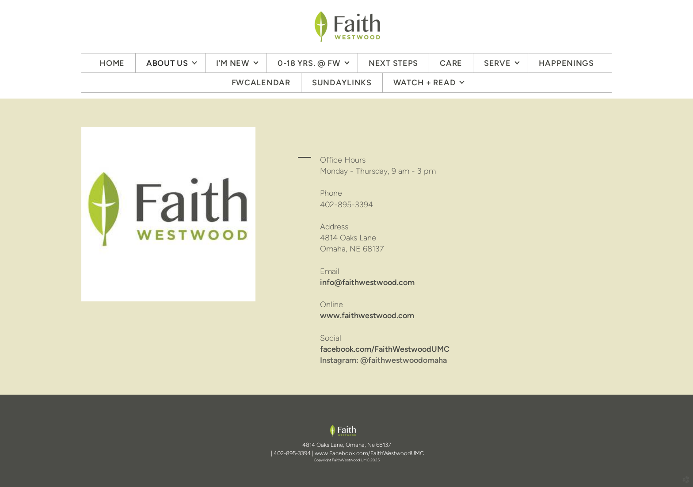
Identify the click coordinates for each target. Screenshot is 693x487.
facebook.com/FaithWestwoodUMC (384, 349)
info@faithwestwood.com (367, 282)
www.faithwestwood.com (367, 315)
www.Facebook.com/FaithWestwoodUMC (369, 453)
